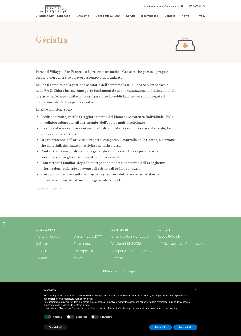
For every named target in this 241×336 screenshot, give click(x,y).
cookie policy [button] (86, 298)
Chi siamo (82, 15)
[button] (195, 289)
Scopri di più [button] (55, 327)
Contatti (170, 15)
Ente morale (83, 244)
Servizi (130, 15)
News (185, 15)
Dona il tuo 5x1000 (108, 15)
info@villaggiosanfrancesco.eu (181, 244)
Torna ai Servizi (49, 189)
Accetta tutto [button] (185, 327)
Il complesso (149, 15)
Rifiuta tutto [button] (160, 327)
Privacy (200, 15)
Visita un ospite (48, 236)
